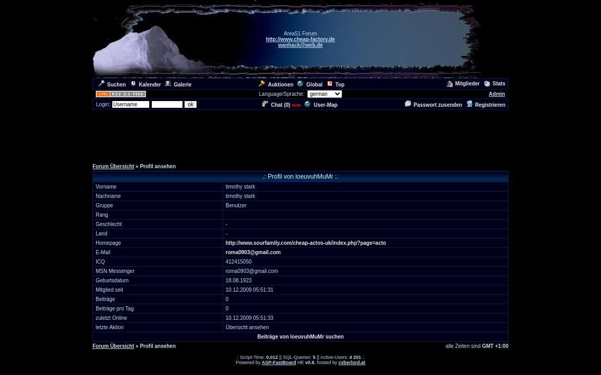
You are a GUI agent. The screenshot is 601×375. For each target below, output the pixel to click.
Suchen (112, 85)
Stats (494, 83)
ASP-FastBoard (279, 362)
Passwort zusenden (433, 105)
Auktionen (275, 85)
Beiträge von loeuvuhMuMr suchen (300, 337)
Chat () (276, 105)
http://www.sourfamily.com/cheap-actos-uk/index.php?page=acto (306, 243)
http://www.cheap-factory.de (300, 39)
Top (335, 85)
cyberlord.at (351, 362)
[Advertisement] (300, 134)
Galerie (178, 85)
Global (309, 85)
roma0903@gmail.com (253, 252)
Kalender (145, 85)
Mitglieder (463, 83)
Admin (497, 94)
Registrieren (485, 105)
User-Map (321, 105)
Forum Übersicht (113, 166)
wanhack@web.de (300, 45)
